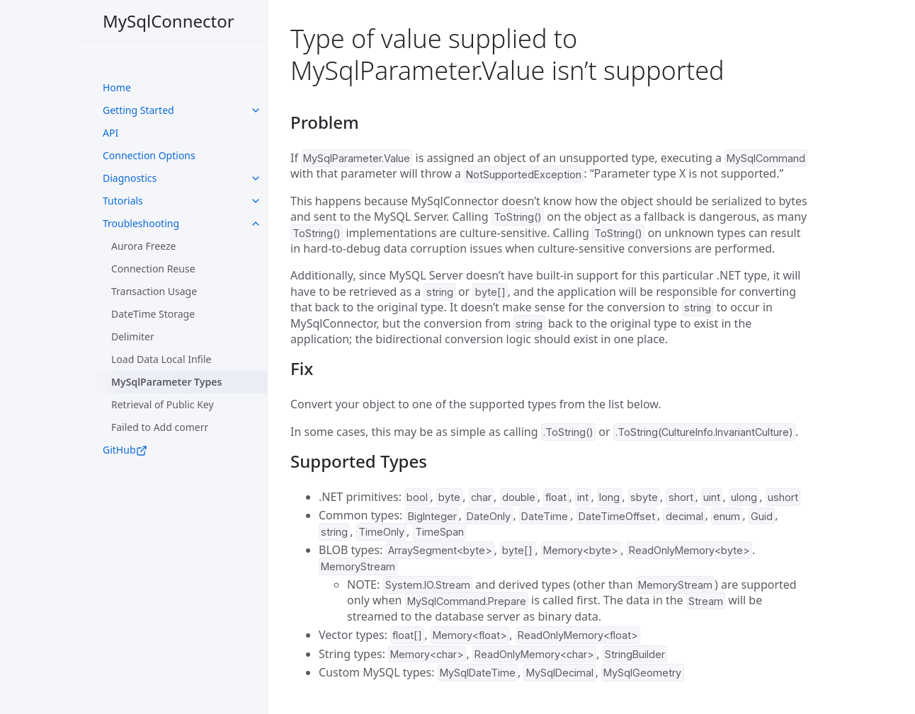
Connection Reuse (153, 268)
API (110, 132)
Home (117, 87)
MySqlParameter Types (166, 381)
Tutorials (123, 200)
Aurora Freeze (143, 246)
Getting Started (138, 110)
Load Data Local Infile (161, 359)
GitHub (125, 449)
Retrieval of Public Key (162, 404)
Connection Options (149, 155)
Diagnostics (130, 178)
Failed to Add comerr (159, 427)
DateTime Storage (153, 314)
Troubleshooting (141, 223)
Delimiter (132, 336)
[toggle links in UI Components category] (255, 110)
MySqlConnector (168, 21)
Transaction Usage (154, 291)
